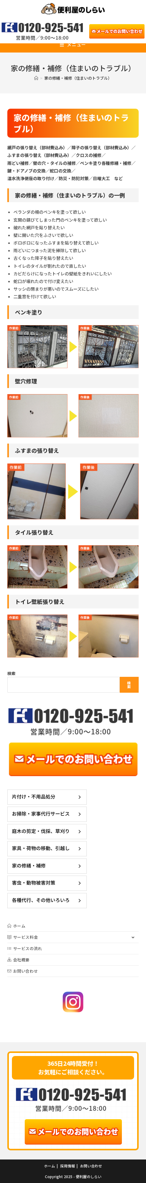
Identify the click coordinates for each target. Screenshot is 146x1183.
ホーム (49, 1165)
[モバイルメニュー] (73, 44)
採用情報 (67, 1165)
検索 (11, 673)
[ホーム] (36, 78)
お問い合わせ (91, 1165)
